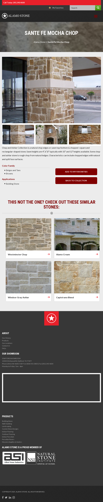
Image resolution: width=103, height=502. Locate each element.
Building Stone (7, 421)
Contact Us (6, 346)
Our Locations (7, 343)
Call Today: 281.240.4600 (14, 2)
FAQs (4, 348)
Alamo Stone (39, 42)
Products (5, 341)
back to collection (76, 180)
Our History (6, 338)
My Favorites (56, 8)
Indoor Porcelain (8, 437)
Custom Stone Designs (10, 429)
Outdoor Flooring (8, 434)
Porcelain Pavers (8, 439)
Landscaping (6, 426)
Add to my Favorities (76, 172)
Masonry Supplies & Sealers (12, 442)
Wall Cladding (7, 424)
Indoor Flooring (7, 432)
